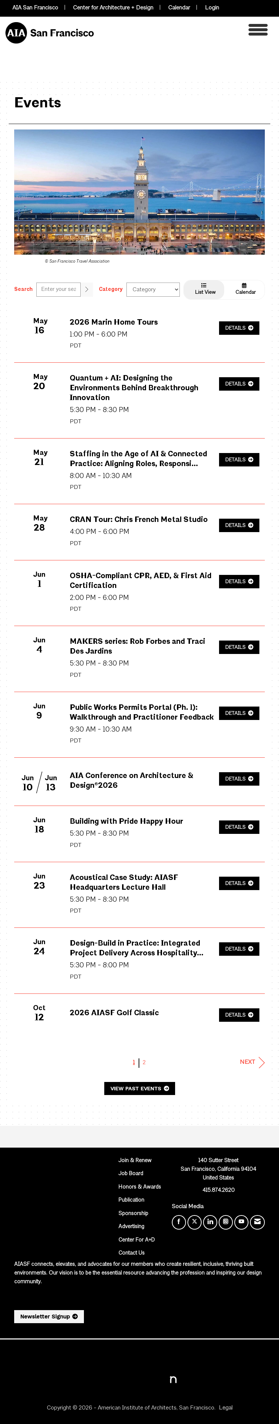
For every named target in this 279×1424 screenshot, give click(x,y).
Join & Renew (134, 1161)
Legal (225, 1408)
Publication (131, 1200)
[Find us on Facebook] (179, 1222)
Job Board (130, 1174)
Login (212, 8)
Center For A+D (136, 1240)
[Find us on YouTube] (241, 1222)
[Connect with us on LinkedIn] (210, 1222)
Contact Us (131, 1253)
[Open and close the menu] (182, 31)
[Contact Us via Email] (257, 1222)
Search (23, 289)
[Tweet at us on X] (194, 1222)
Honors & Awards (139, 1187)
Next (252, 1062)
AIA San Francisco (35, 8)
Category (111, 289)
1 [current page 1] (134, 1063)
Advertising (131, 1227)
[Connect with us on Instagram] (226, 1222)
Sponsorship (133, 1214)
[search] (87, 290)
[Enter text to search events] (58, 290)
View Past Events (136, 1088)
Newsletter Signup (45, 1316)
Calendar (179, 8)
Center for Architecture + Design (113, 8)
